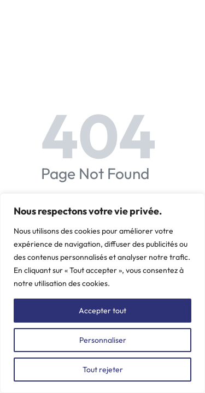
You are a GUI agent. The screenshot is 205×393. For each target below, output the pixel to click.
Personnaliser (102, 340)
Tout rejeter (103, 369)
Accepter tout (102, 310)
